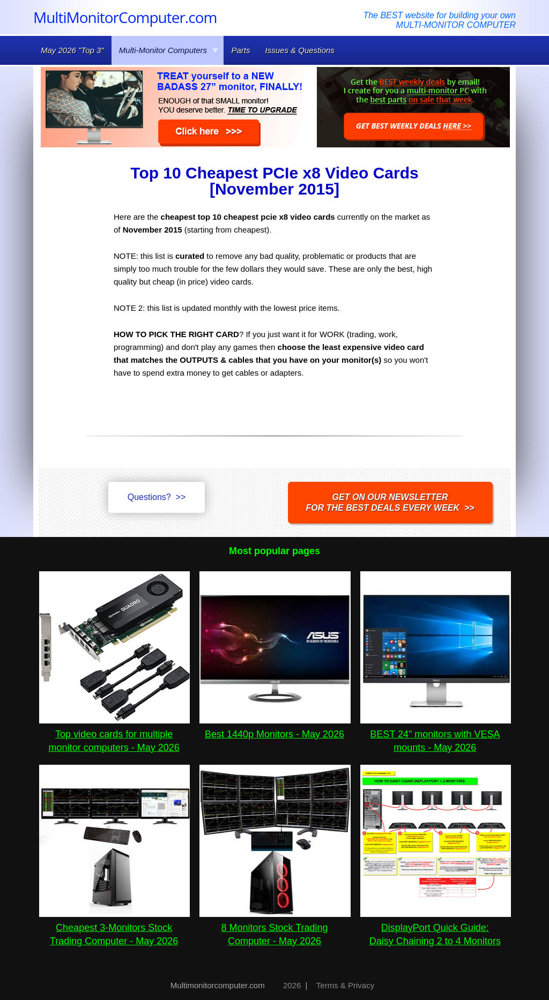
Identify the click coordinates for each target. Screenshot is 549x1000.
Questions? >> (157, 497)
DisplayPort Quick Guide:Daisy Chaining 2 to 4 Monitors (435, 927)
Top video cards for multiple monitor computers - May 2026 (114, 734)
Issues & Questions (300, 50)
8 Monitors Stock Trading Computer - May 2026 (275, 927)
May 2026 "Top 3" (72, 50)
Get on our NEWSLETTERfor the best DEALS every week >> (390, 502)
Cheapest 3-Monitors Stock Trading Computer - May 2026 (114, 927)
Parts (240, 50)
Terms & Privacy (345, 985)
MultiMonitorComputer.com (125, 17)
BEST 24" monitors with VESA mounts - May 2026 (435, 734)
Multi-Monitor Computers (169, 50)
